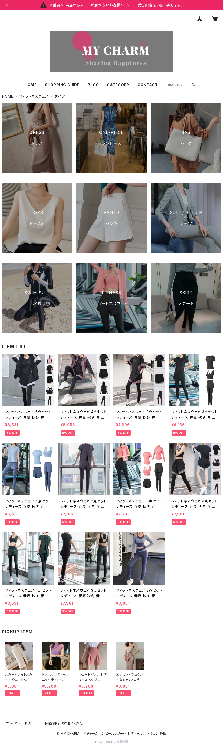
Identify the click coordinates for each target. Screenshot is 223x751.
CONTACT (148, 85)
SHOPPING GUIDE (62, 85)
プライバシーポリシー (21, 723)
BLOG (93, 85)
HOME (31, 85)
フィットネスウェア (33, 96)
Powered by (111, 742)
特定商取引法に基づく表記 (63, 723)
